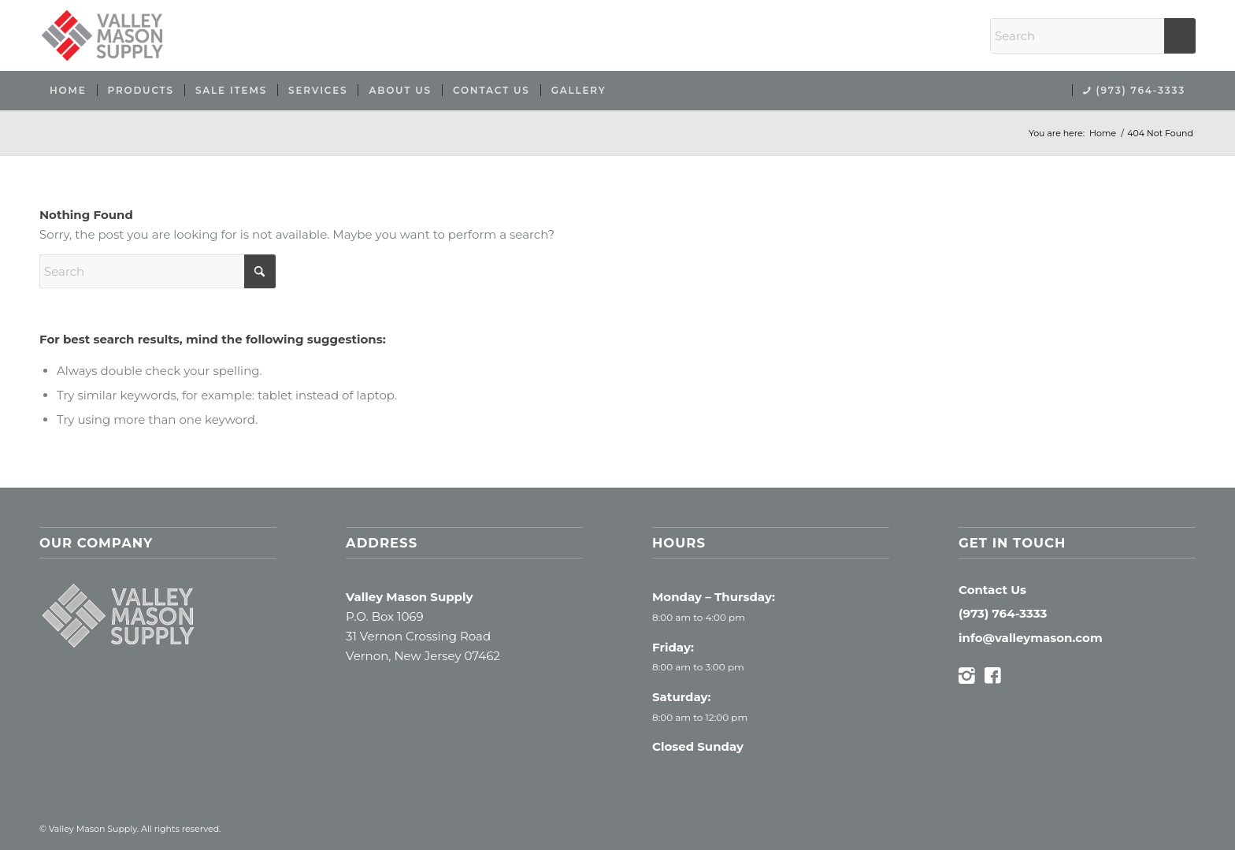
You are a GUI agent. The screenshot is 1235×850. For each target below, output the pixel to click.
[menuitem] (68, 90)
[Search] (1093, 36)
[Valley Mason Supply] (102, 35)
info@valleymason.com (1031, 637)
